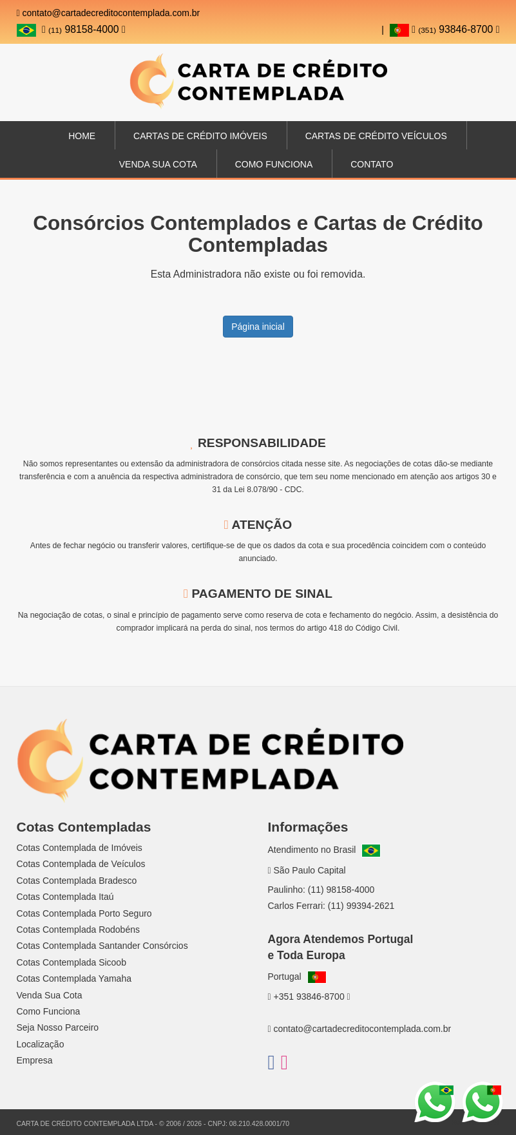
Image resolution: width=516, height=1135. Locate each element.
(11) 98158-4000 (341, 889)
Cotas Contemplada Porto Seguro (84, 913)
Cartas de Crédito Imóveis (200, 136)
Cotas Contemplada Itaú (65, 897)
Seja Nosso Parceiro (58, 1027)
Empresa (35, 1060)
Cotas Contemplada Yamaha (74, 978)
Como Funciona (274, 164)
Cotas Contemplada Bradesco (77, 880)
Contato (371, 164)
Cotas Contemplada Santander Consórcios (102, 945)
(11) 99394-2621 (361, 906)
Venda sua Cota (158, 164)
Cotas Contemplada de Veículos (81, 864)
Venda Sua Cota (49, 995)
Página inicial (258, 326)
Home (81, 136)
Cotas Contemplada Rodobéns (78, 929)
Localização (40, 1044)
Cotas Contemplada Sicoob (71, 962)
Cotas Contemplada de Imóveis (79, 848)
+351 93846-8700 (309, 996)
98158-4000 (84, 29)
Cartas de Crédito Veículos (376, 136)
